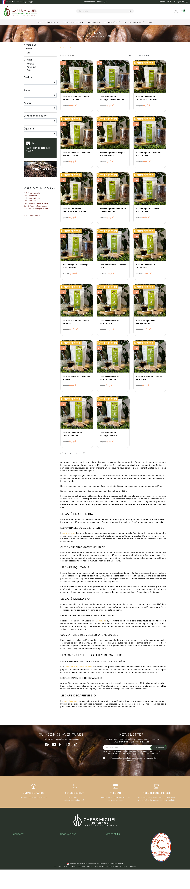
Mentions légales (101, 886)
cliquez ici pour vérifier (114, 883)
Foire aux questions (68, 853)
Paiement (64, 842)
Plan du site (113, 886)
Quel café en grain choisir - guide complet (124, 838)
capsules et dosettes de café (78, 667)
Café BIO (32, 193)
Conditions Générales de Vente (73, 838)
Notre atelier (65, 849)
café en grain (69, 533)
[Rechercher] (105, 11)
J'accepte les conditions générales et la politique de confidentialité (133, 759)
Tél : (180, 2)
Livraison (63, 845)
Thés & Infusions (113, 858)
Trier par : (131, 55)
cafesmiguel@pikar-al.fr (74, 800)
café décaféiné (71, 701)
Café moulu (111, 877)
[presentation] (124, 767)
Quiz (34, 143)
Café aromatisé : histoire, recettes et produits (125, 848)
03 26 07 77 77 (20, 849)
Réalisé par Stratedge (128, 886)
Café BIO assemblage (36, 203)
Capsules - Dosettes (115, 862)
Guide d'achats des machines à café (75, 856)
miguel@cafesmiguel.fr (24, 853)
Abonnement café (67, 860)
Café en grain (112, 873)
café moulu (99, 621)
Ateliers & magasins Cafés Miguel (74, 867)
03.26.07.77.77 (74, 797)
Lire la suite (65, 47)
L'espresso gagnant (68, 864)
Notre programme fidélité (71, 871)
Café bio (109, 869)
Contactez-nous (165, 2)
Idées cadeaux (112, 866)
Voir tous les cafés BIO (32, 215)
